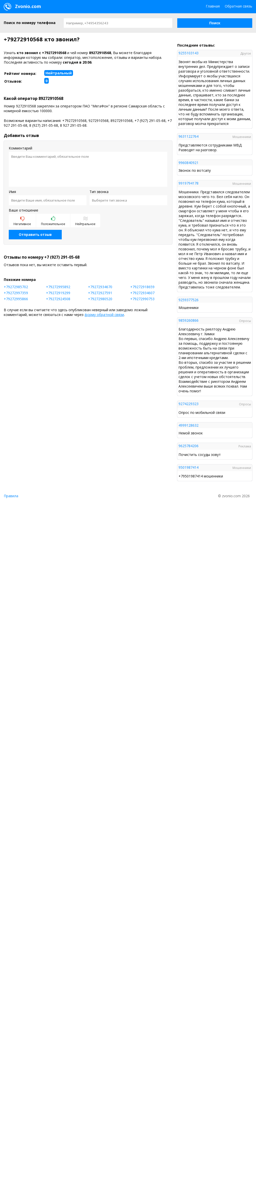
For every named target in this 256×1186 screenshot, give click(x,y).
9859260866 (188, 320)
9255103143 (188, 53)
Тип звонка (99, 191)
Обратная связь (238, 6)
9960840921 (188, 162)
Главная (213, 6)
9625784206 (188, 445)
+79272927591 (100, 292)
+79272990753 (142, 298)
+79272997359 (16, 292)
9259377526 (188, 299)
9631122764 (188, 136)
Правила (11, 495)
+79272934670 (100, 286)
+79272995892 (58, 286)
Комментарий (20, 148)
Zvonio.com (22, 7)
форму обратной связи (104, 314)
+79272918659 (142, 286)
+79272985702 (16, 286)
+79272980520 (100, 298)
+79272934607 (142, 292)
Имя (12, 191)
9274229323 (188, 403)
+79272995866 (16, 298)
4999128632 (188, 425)
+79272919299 (58, 292)
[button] (214, 23)
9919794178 (188, 183)
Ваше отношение (23, 210)
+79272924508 (58, 298)
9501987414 (188, 467)
